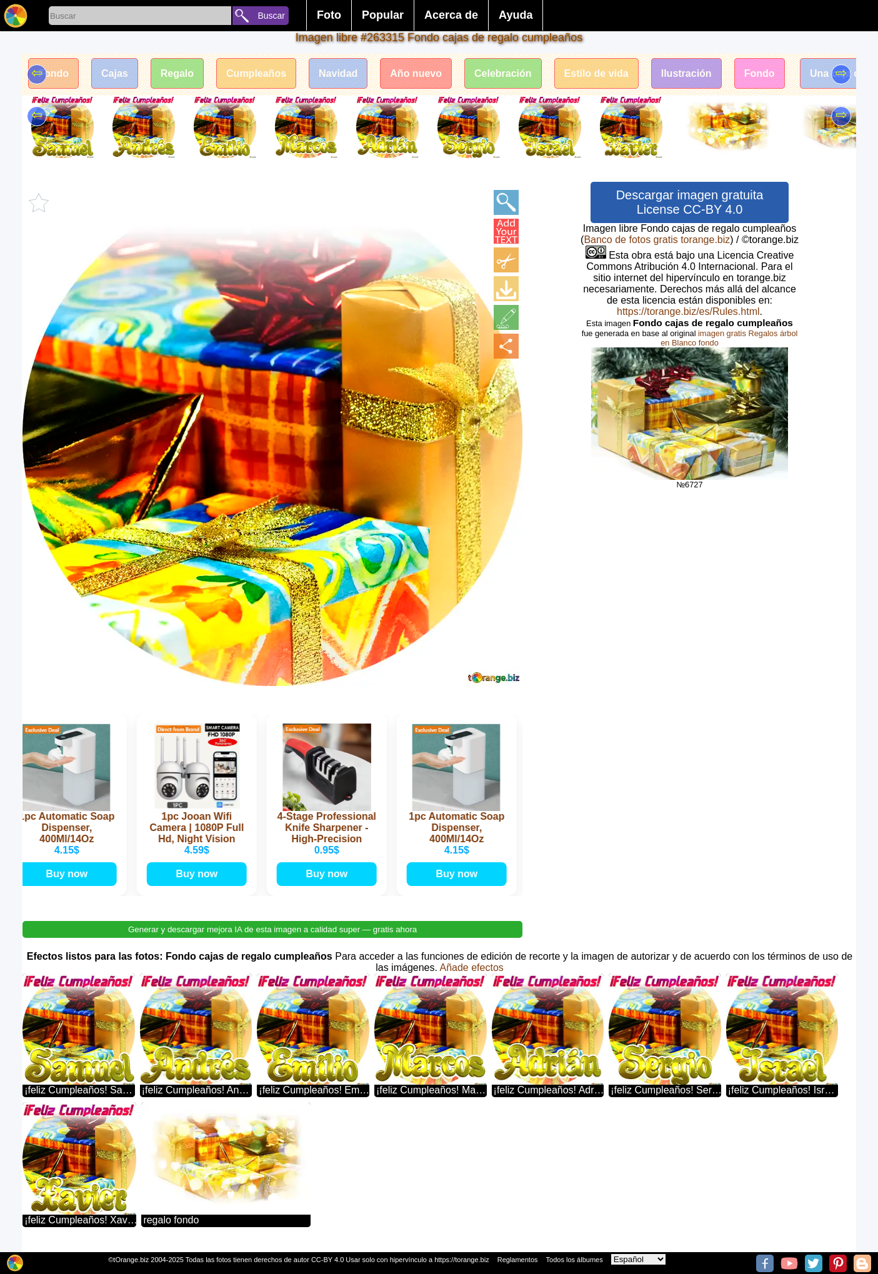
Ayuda (515, 15)
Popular (383, 15)
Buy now (69, 873)
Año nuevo (416, 73)
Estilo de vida (596, 73)
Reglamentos (517, 1259)
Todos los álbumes (574, 1259)
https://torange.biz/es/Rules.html (688, 311)
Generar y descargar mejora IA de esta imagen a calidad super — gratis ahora (272, 929)
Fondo (53, 73)
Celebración (503, 73)
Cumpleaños (256, 73)
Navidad (338, 73)
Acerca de (451, 15)
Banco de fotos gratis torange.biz (657, 239)
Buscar (271, 16)
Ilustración (686, 73)
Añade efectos (471, 967)
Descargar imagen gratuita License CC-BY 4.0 (690, 202)
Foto (329, 15)
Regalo (177, 73)
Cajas (114, 73)
